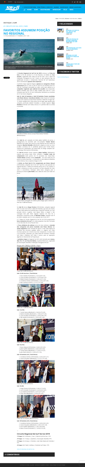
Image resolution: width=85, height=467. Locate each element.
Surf (36, 10)
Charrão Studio (44, 465)
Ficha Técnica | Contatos (45, 7)
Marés (10, 2)
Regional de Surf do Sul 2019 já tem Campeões (72, 31)
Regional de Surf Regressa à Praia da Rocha (72, 56)
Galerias (28, 14)
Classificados (64, 7)
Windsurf (57, 10)
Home (29, 10)
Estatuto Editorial (30, 7)
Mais (71, 10)
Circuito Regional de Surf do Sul (25, 449)
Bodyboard (45, 10)
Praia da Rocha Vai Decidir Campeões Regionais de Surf (72, 40)
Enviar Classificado (75, 7)
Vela (65, 10)
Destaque (7, 23)
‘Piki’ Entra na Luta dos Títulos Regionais (73, 48)
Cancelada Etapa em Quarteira (72, 64)
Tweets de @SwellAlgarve (63, 77)
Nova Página (61, 465)
